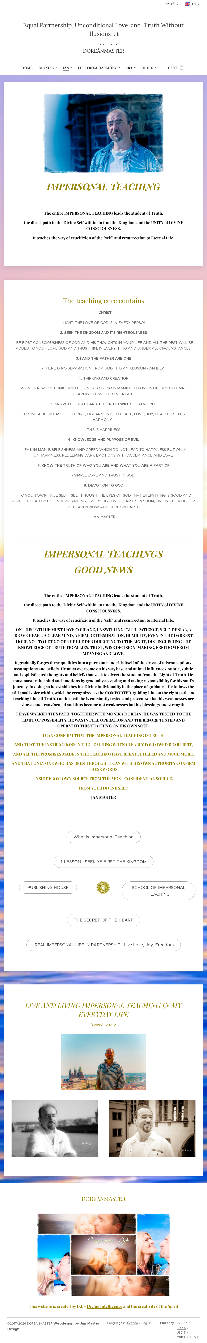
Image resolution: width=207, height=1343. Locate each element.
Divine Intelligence (104, 1306)
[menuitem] (28, 68)
